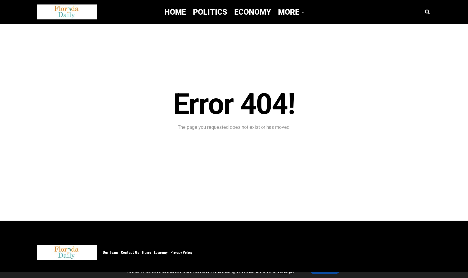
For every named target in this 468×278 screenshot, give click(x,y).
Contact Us (130, 252)
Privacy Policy (181, 252)
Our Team (110, 252)
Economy (252, 11)
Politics (210, 11)
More (288, 11)
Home (175, 11)
